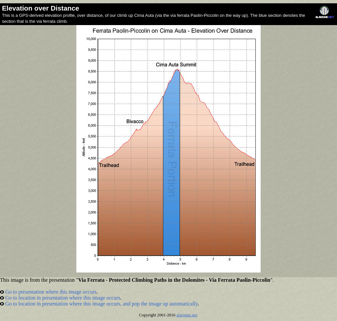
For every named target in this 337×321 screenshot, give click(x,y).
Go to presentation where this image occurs (48, 292)
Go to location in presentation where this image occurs (60, 298)
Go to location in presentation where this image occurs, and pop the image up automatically (99, 303)
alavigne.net (186, 315)
